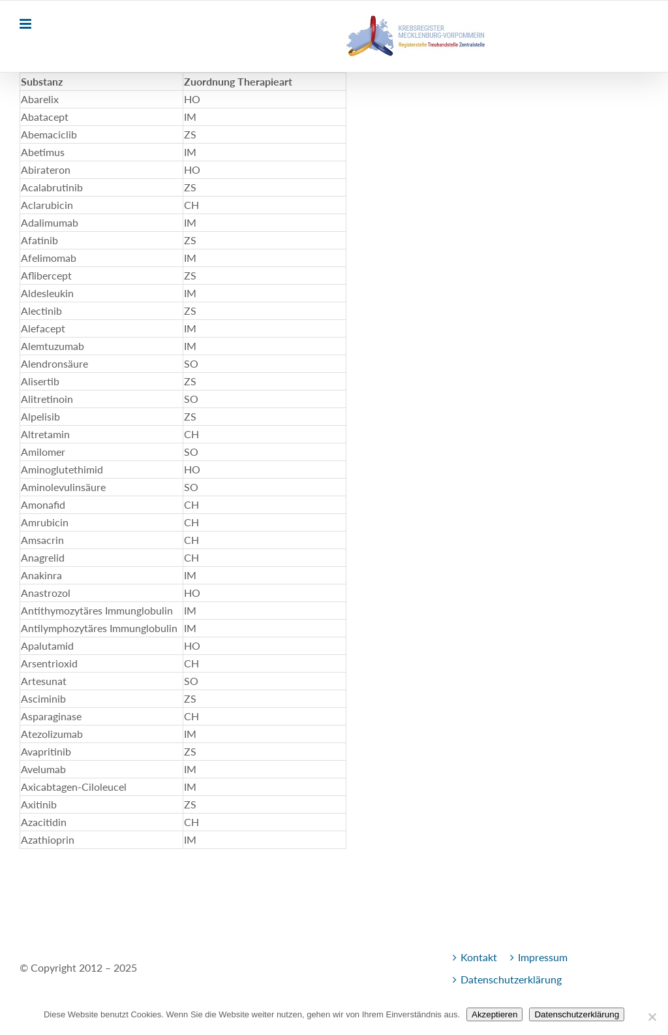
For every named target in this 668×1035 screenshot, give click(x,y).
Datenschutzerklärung (511, 979)
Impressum (543, 957)
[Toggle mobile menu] (26, 24)
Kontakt (479, 957)
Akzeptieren (494, 1014)
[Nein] (651, 1016)
